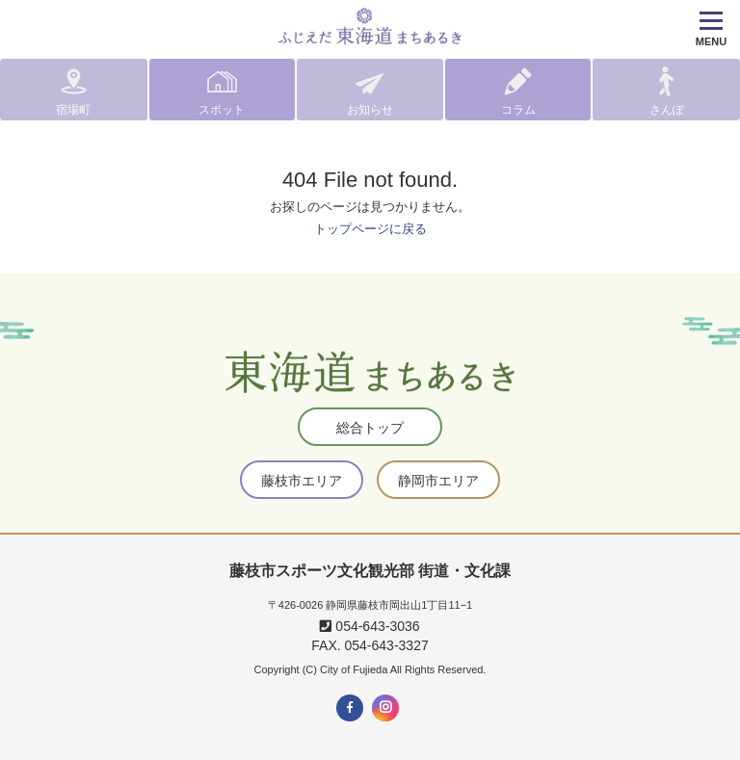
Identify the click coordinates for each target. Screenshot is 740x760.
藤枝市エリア (301, 480)
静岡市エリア (438, 480)
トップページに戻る (370, 229)
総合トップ (370, 427)
